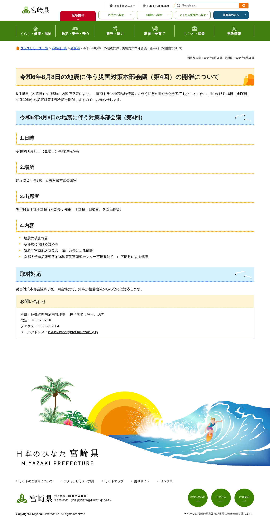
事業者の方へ (231, 14)
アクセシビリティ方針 (79, 481)
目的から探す (116, 14)
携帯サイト (142, 481)
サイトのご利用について (36, 481)
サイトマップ (114, 481)
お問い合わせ (198, 497)
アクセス (221, 497)
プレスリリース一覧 (34, 48)
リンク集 (166, 481)
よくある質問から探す (192, 14)
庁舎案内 (244, 497)
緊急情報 (78, 15)
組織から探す (154, 14)
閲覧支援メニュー (124, 5)
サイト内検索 (178, 5)
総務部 (75, 48)
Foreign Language (158, 5)
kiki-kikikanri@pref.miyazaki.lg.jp (73, 332)
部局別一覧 (59, 48)
